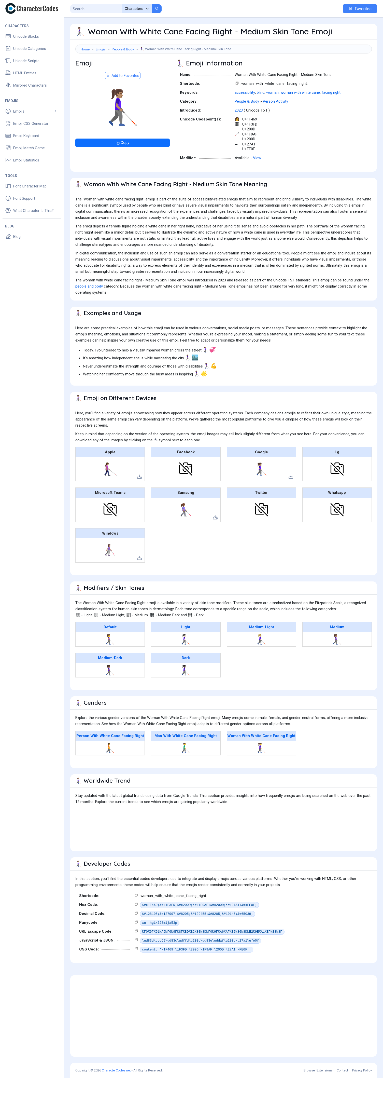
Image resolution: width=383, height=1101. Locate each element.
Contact (342, 1093)
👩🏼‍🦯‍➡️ (261, 662)
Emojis (101, 49)
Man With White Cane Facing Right (185, 758)
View (257, 181)
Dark (186, 680)
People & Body (123, 49)
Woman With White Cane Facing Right (261, 758)
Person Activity (275, 124)
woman (272, 115)
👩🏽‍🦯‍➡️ (337, 662)
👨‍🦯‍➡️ (186, 770)
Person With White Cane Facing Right (110, 758)
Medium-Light (261, 650)
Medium (337, 650)
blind (260, 115)
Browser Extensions (318, 1093)
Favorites (360, 8)
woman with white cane (300, 115)
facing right (331, 115)
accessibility (245, 115)
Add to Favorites (122, 98)
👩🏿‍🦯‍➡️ (186, 693)
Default (110, 650)
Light (185, 650)
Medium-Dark (110, 680)
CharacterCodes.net (116, 1093)
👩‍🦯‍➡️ (110, 662)
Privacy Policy (362, 1093)
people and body (89, 309)
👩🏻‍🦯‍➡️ (186, 662)
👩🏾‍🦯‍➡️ (110, 693)
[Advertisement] (223, 70)
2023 (239, 133)
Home (85, 49)
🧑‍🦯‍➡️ (110, 770)
